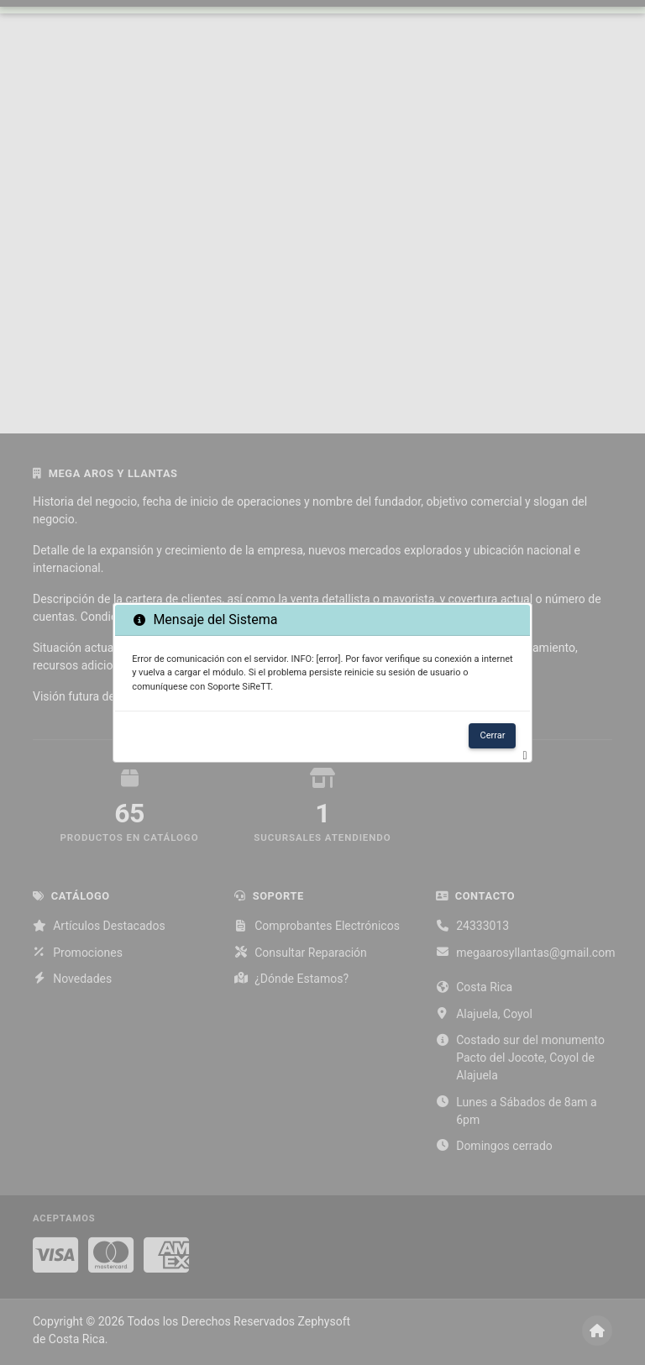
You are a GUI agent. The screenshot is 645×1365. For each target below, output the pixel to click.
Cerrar (492, 735)
